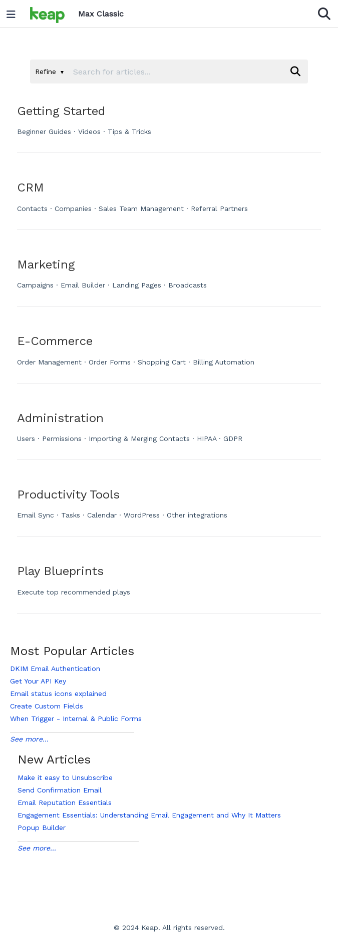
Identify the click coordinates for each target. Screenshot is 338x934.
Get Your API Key (38, 681)
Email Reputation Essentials (65, 802)
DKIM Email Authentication (55, 668)
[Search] (295, 72)
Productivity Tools (68, 495)
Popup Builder (42, 828)
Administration (60, 418)
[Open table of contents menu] (14, 12)
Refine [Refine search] (49, 72)
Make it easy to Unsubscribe (65, 778)
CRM (30, 187)
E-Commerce (55, 341)
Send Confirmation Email (60, 790)
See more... (29, 739)
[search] (175, 72)
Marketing (46, 265)
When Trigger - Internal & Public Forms (76, 718)
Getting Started (61, 111)
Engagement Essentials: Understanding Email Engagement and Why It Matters (149, 815)
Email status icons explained (58, 694)
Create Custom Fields (46, 706)
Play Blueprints (60, 571)
